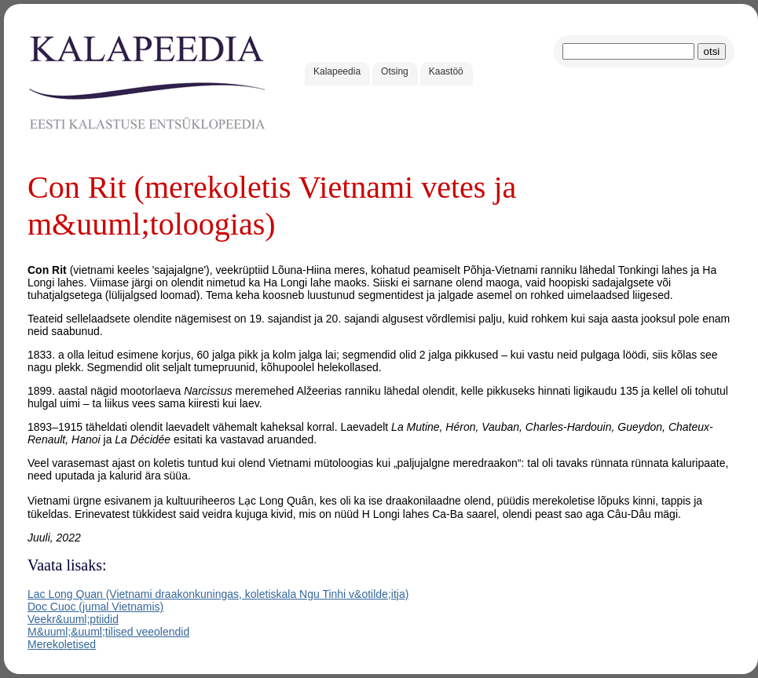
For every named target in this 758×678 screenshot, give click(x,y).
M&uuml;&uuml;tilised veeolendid (108, 631)
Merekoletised (61, 644)
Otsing (394, 71)
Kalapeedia (337, 71)
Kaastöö (446, 71)
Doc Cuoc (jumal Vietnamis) (95, 606)
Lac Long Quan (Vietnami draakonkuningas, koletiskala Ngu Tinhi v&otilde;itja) (217, 594)
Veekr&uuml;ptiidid (73, 619)
